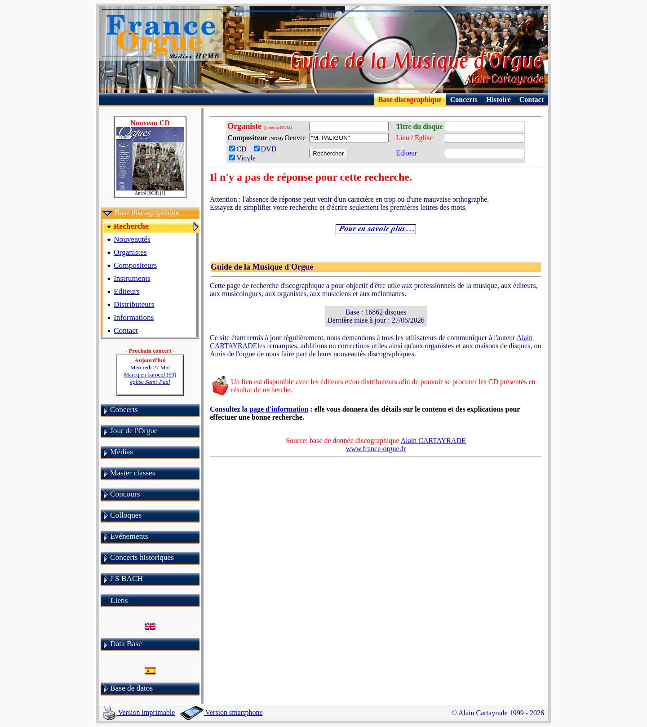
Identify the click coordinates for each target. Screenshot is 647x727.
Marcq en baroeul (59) (150, 378)
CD (240, 149)
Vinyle (242, 158)
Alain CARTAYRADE (433, 440)
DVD (267, 149)
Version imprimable (139, 712)
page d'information (278, 409)
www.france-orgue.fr (376, 448)
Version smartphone (221, 712)
